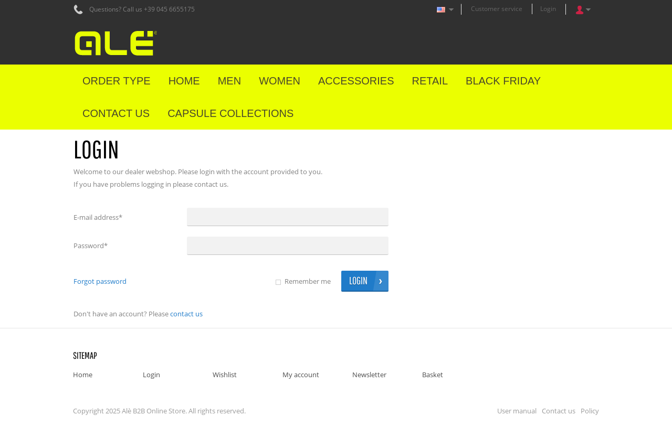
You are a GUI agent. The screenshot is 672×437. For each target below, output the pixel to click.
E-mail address (98, 217)
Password (91, 245)
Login (548, 8)
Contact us (186, 313)
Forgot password (100, 281)
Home (82, 374)
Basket (432, 374)
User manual (517, 410)
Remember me (308, 281)
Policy (590, 410)
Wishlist (225, 374)
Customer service (496, 8)
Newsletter (369, 374)
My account (300, 374)
